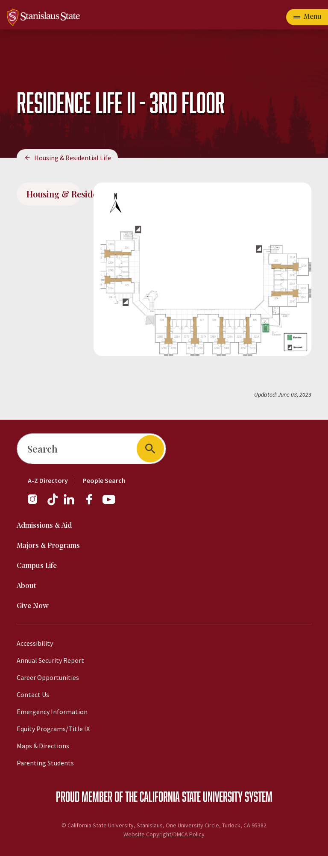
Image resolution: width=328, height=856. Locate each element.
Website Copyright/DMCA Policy (164, 834)
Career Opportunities (48, 677)
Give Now (33, 606)
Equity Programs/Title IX (53, 728)
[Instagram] (36, 503)
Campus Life (37, 566)
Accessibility (35, 643)
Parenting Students (45, 763)
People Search (104, 480)
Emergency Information (52, 711)
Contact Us (33, 694)
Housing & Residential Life (72, 157)
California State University (191, 796)
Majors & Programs (48, 546)
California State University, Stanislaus (115, 825)
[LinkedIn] (70, 503)
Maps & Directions (43, 745)
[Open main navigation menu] (307, 17)
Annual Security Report (50, 660)
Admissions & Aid (44, 526)
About (26, 586)
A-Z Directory (48, 480)
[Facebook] (92, 503)
